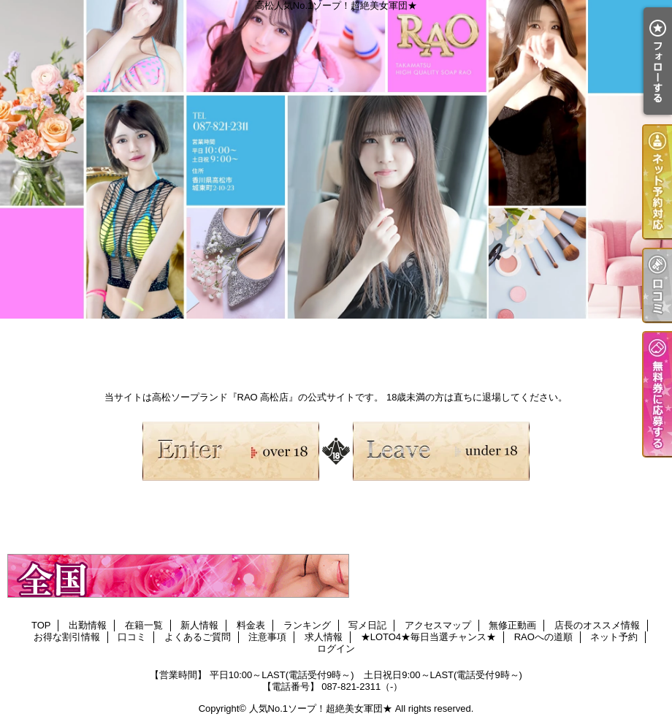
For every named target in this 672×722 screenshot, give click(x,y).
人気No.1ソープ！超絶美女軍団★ (320, 708)
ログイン (336, 648)
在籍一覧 (144, 625)
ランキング (307, 625)
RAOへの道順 (543, 636)
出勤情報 (88, 625)
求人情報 (324, 636)
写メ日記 (367, 625)
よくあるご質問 (197, 636)
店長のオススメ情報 (597, 625)
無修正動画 (512, 625)
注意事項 (267, 636)
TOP (41, 625)
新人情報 (199, 625)
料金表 (251, 625)
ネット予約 (614, 636)
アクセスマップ (438, 625)
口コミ (132, 636)
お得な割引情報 (67, 636)
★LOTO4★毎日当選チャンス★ (428, 636)
